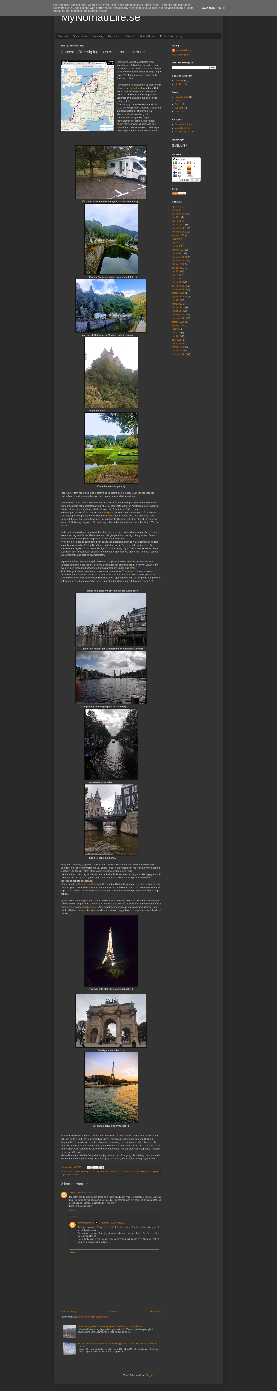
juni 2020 (176, 271)
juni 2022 (176, 217)
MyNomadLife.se (100, 17)
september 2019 (179, 296)
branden (91, 907)
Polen (177, 104)
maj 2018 (176, 336)
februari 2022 (178, 224)
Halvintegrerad (181, 97)
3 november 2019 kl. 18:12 (89, 1192)
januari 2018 (178, 350)
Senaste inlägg (69, 1311)
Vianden (135, 88)
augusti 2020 (178, 268)
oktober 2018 (178, 322)
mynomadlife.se (86, 1223)
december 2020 (179, 257)
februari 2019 (178, 307)
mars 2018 (177, 343)
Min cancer (114, 36)
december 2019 (179, 286)
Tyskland (66, 1175)
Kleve (120, 127)
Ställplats (154, 1172)
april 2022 (176, 221)
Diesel (111, 1172)
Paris (134, 1172)
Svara (72, 1210)
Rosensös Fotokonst (184, 124)
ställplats (108, 512)
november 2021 (179, 232)
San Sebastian (143, 1172)
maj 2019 (176, 300)
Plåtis (177, 100)
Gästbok (130, 36)
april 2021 (176, 242)
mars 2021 (177, 246)
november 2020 (179, 260)
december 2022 (179, 214)
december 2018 (179, 314)
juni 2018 (176, 332)
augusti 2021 (178, 235)
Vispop (178, 111)
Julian (72, 1192)
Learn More (208, 8)
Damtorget (128, 571)
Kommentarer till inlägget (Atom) (92, 1317)
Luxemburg (126, 1172)
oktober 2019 (178, 293)
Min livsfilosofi (147, 36)
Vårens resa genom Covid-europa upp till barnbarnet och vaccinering (110, 1326)
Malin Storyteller (182, 128)
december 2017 (179, 354)
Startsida (63, 36)
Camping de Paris (87, 884)
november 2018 (179, 318)
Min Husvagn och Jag (185, 131)
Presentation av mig (171, 36)
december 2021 (179, 228)
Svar (74, 1216)
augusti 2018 (178, 325)
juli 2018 (176, 329)
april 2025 (176, 206)
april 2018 (176, 340)
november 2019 (179, 289)
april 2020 (176, 275)
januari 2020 (178, 282)
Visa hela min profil (181, 55)
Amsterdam (75, 1172)
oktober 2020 (178, 264)
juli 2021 (176, 239)
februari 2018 (178, 347)
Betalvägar (85, 1172)
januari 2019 (178, 311)
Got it (221, 8)
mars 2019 (177, 304)
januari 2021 (178, 253)
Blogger (149, 1375)
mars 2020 (177, 278)
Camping (95, 1172)
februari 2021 (178, 250)
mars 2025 (177, 210)
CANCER (104, 1172)
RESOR (178, 84)
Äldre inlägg (155, 1311)
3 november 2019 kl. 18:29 (111, 1223)
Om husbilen (80, 36)
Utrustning (97, 36)
